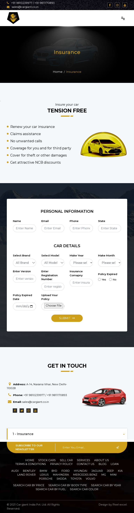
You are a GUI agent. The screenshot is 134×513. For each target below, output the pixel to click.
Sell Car (66, 460)
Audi (15, 470)
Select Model (50, 255)
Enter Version (22, 271)
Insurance (73, 71)
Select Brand (21, 255)
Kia (120, 470)
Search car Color (84, 489)
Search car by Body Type (68, 485)
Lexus (44, 474)
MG (103, 474)
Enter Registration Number (49, 275)
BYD (54, 470)
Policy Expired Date (22, 297)
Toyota (76, 478)
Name (17, 221)
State (101, 221)
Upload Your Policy (49, 297)
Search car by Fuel (51, 489)
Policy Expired (107, 274)
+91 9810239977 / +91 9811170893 (31, 3)
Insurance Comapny (76, 273)
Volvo (90, 478)
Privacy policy (61, 464)
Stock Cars (47, 460)
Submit (67, 318)
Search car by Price (28, 485)
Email (45, 221)
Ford (65, 470)
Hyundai (80, 470)
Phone (74, 221)
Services (83, 460)
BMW (43, 470)
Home (57, 71)
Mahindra (61, 474)
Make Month (106, 255)
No (112, 279)
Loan (115, 464)
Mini (113, 474)
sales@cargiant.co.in (22, 7)
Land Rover (26, 474)
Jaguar (97, 470)
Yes (102, 279)
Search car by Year (106, 485)
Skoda (61, 478)
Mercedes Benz (85, 474)
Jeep (110, 470)
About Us (101, 460)
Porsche (46, 478)
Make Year (77, 255)
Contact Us (85, 464)
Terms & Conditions (30, 464)
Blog (102, 464)
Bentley (29, 470)
